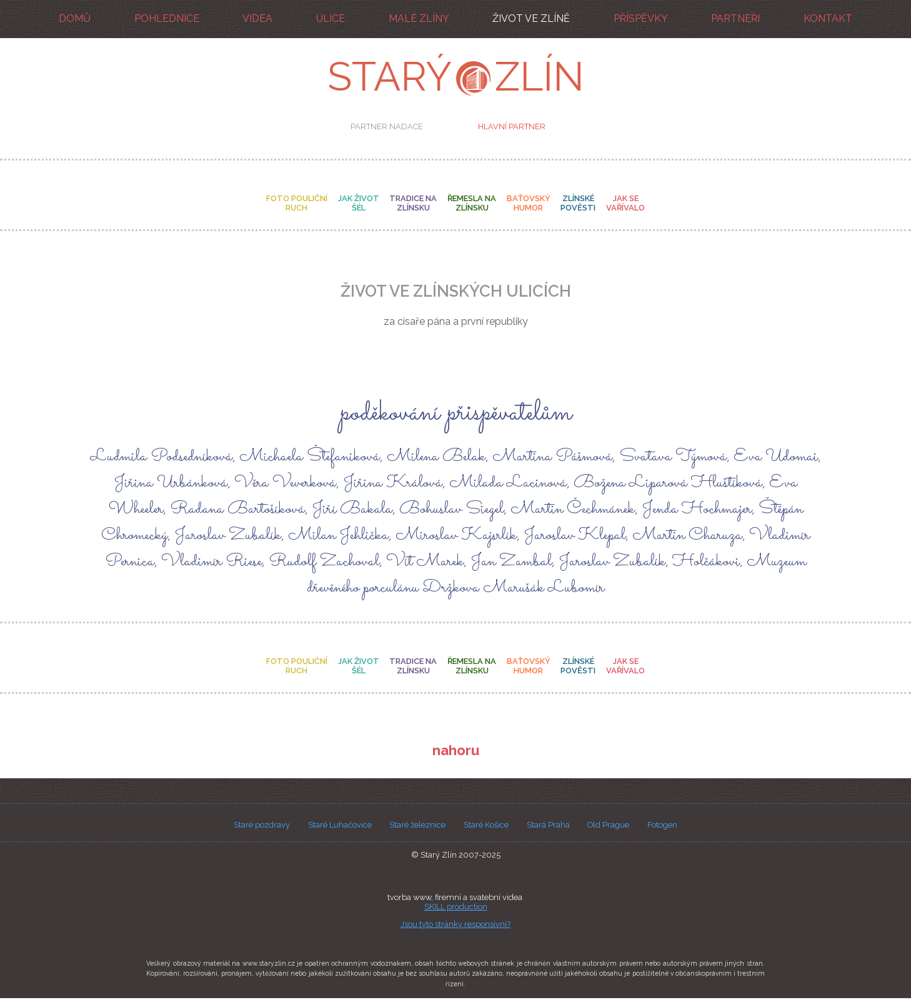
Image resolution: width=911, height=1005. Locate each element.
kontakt (828, 18)
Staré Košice (486, 825)
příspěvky (641, 18)
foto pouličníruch (296, 203)
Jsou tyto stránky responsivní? (455, 924)
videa (257, 18)
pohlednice (166, 18)
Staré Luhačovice (340, 825)
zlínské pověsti (578, 203)
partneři (735, 18)
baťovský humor (528, 203)
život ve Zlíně (531, 18)
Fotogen (662, 825)
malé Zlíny (419, 18)
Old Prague (608, 825)
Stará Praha (548, 825)
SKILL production (455, 907)
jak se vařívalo (625, 203)
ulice (330, 18)
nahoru (455, 751)
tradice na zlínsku (413, 203)
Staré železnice (417, 825)
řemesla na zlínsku (471, 203)
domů (75, 18)
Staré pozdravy (262, 825)
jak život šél (358, 203)
